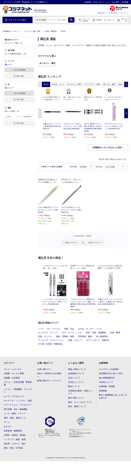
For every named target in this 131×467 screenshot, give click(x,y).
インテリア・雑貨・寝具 (32, 31)
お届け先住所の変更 (40, 10)
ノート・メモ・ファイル (49, 329)
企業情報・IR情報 (107, 386)
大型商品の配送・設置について (80, 392)
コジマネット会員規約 (109, 369)
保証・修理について (77, 406)
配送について (74, 386)
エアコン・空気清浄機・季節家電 (18, 383)
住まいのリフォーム (102, 2)
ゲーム (7, 422)
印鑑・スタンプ (75, 340)
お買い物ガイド (102, 13)
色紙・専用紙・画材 (65, 336)
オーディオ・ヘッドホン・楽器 (18, 401)
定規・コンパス (45, 336)
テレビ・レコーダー (13, 369)
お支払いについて (76, 382)
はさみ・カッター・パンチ (90, 329)
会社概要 (125, 2)
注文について (74, 378)
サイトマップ (124, 13)
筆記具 (63, 31)
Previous (40, 113)
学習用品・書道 (85, 336)
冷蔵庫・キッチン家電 (14, 373)
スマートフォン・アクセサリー (18, 405)
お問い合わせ (114, 13)
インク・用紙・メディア (15, 413)
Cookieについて (106, 382)
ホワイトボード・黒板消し (98, 340)
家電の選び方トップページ (49, 381)
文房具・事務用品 (51, 31)
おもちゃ (8, 426)
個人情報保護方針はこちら (76, 436)
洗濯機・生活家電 (12, 378)
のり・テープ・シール (72, 332)
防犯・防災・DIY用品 (13, 448)
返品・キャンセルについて (80, 402)
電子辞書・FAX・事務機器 (16, 409)
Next (126, 113)
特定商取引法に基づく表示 (111, 373)
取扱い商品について (77, 369)
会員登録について (76, 373)
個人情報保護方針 (107, 378)
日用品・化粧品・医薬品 (15, 435)
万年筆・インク (45, 45)
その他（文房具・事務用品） (51, 344)
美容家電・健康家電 (13, 431)
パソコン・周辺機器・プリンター (18, 390)
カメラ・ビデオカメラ (14, 396)
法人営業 (115, 2)
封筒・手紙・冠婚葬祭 (96, 332)
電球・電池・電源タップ (15, 418)
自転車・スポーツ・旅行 (15, 444)
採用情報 (103, 391)
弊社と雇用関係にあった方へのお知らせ (113, 396)
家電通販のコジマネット (11, 31)
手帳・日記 (69, 329)
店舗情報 (87, 2)
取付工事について (76, 398)
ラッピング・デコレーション (51, 340)
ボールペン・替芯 (62, 45)
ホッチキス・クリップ (48, 332)
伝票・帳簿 (115, 332)
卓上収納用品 (102, 336)
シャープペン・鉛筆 (81, 45)
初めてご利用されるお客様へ (49, 374)
